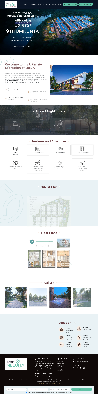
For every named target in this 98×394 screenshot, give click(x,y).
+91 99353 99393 (78, 359)
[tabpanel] (49, 253)
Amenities (33, 4)
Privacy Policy (41, 383)
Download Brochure (70, 4)
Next (94, 253)
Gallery (54, 4)
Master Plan (41, 4)
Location (59, 4)
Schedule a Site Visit (85, 4)
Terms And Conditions (54, 383)
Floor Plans (61, 367)
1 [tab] (48, 270)
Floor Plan (48, 4)
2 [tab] (50, 270)
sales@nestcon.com (80, 361)
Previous (4, 253)
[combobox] (53, 389)
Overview (26, 4)
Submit (81, 389)
